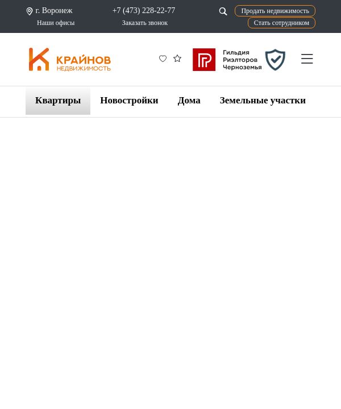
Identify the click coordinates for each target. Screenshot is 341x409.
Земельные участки (263, 100)
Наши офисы (55, 23)
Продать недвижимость (275, 11)
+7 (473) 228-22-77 (144, 10)
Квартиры (58, 100)
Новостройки (129, 100)
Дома (189, 100)
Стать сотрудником (281, 23)
